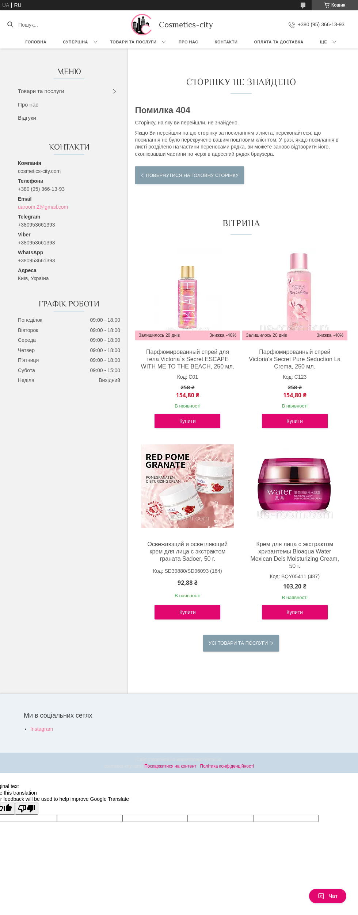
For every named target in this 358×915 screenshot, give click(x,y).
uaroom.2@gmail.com (43, 207)
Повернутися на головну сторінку (192, 175)
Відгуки (27, 118)
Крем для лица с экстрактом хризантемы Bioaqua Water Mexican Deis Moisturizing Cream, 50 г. (294, 555)
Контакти (226, 42)
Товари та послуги (133, 42)
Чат (328, 896)
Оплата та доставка (278, 42)
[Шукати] (10, 25)
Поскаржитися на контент (170, 766)
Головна (35, 42)
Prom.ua (213, 759)
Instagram (41, 729)
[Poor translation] (26, 809)
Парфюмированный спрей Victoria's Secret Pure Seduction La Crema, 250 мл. (294, 359)
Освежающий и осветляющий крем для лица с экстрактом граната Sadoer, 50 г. (188, 551)
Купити (187, 421)
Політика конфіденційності (227, 766)
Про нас (188, 42)
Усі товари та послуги (238, 643)
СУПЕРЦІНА (75, 42)
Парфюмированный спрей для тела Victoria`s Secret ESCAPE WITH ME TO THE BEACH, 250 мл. (187, 359)
